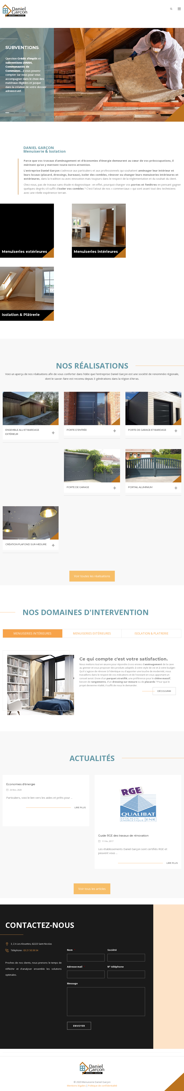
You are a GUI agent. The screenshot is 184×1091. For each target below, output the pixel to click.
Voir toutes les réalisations (92, 576)
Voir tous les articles (92, 889)
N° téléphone (115, 966)
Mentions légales (76, 1085)
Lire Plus (78, 807)
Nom (71, 950)
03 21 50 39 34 (30, 950)
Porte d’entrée (77, 429)
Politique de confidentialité (102, 1085)
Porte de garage (78, 487)
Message (72, 983)
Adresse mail (76, 966)
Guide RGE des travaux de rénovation (121, 835)
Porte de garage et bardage (147, 429)
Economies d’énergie (18, 784)
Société (112, 950)
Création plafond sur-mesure (26, 544)
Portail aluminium (140, 487)
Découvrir (164, 691)
